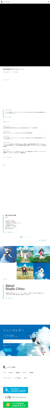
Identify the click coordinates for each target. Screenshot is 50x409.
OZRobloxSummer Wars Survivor (25, 145)
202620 (24, 138)
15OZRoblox (24, 152)
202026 (20, 128)
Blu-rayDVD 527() (18, 133)
